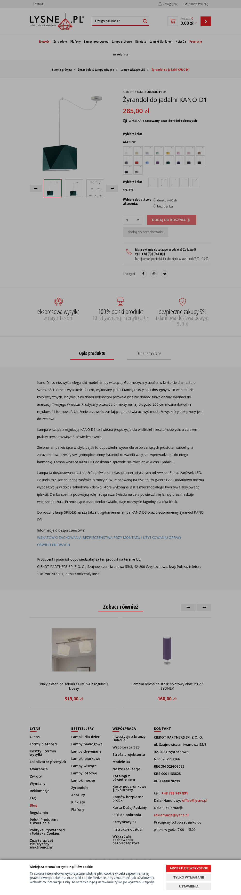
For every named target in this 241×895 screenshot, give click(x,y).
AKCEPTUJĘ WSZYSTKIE (188, 868)
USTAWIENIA (189, 886)
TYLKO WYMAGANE (188, 877)
